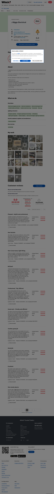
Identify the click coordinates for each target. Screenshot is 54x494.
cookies (18, 53)
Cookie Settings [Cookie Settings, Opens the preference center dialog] (16, 60)
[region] (27, 56)
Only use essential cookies (37, 60)
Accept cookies (25, 60)
